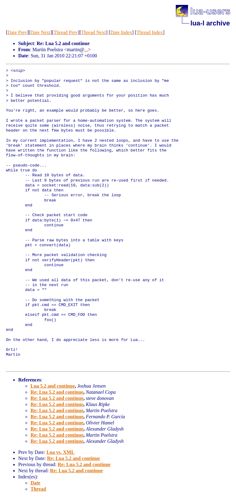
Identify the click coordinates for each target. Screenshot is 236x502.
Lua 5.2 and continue (52, 386)
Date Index (121, 32)
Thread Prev (66, 32)
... (86, 49)
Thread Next (93, 32)
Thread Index (149, 32)
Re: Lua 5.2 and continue (56, 392)
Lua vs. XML (60, 452)
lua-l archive (210, 23)
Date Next (40, 32)
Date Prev (17, 32)
